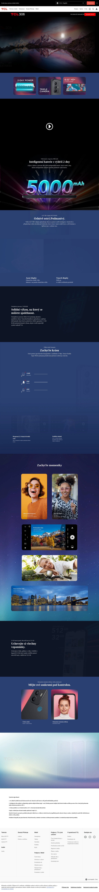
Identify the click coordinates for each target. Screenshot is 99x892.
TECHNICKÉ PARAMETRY (77, 14)
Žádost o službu (55, 851)
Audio (2, 851)
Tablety (36, 839)
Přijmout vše (65, 887)
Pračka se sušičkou (22, 839)
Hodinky (36, 844)
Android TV (4, 842)
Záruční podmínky (55, 843)
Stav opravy (54, 854)
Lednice (20, 836)
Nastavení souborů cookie (90, 887)
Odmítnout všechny (76, 887)
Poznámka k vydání (39, 872)
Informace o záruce (39, 859)
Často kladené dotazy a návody (56, 839)
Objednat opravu (38, 865)
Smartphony (37, 836)
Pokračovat (90, 3)
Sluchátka (36, 842)
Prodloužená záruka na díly (57, 845)
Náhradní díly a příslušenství (38, 868)
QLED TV (3, 839)
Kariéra (69, 836)
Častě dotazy (37, 856)
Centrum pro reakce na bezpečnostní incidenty (73, 842)
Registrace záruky (55, 848)
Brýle (35, 847)
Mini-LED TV (4, 836)
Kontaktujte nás (38, 862)
